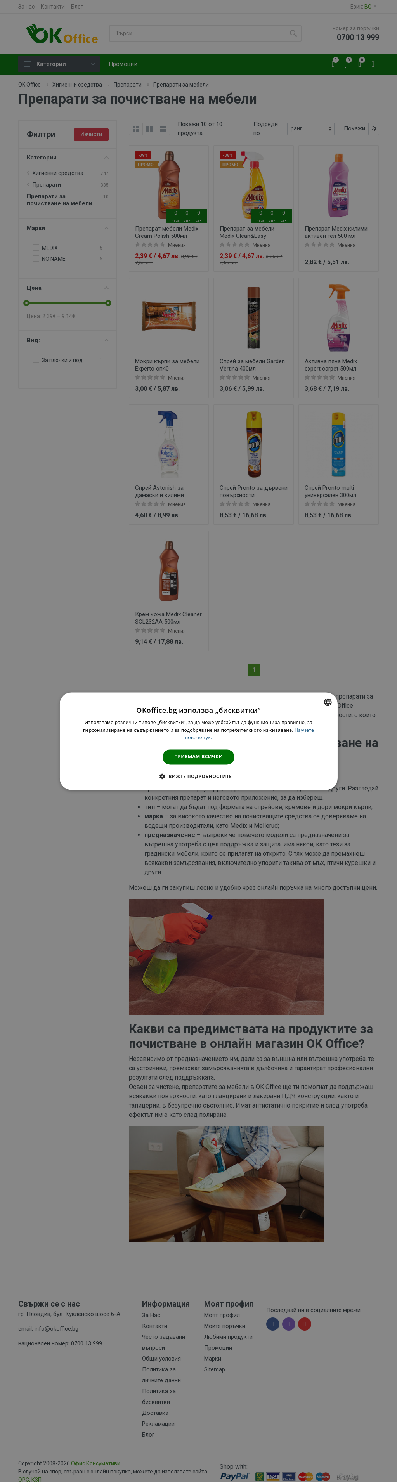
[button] (198, 776)
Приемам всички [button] (198, 757)
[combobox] (328, 702)
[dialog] (198, 741)
